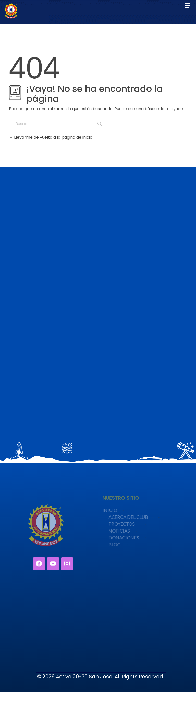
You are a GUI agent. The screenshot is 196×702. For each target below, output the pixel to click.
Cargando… (98, 310)
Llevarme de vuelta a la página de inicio (50, 137)
